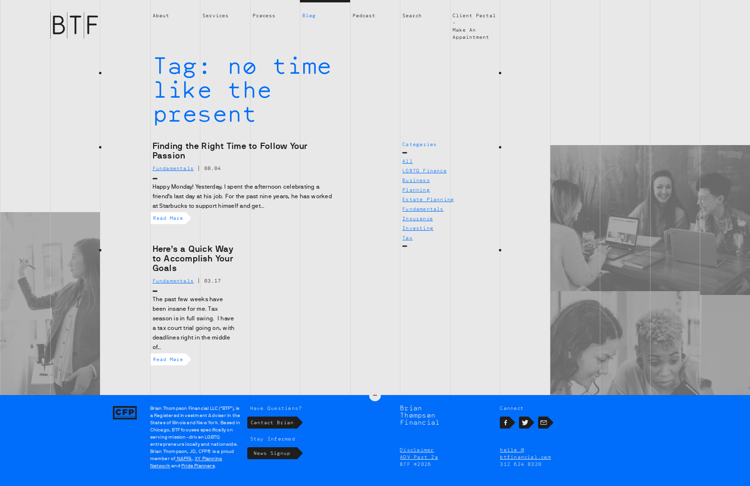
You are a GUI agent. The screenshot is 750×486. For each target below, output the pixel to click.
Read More (169, 218)
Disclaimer (417, 449)
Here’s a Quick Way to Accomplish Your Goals (193, 258)
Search (412, 15)
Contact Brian (274, 423)
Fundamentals (422, 209)
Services (215, 15)
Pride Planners (198, 465)
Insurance (417, 218)
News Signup (275, 453)
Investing (417, 228)
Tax (407, 237)
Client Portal (474, 15)
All (407, 161)
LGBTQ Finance (424, 170)
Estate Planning (428, 199)
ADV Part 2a (419, 457)
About (161, 15)
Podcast (364, 15)
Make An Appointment (470, 33)
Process (264, 15)
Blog (309, 15)
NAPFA (183, 458)
